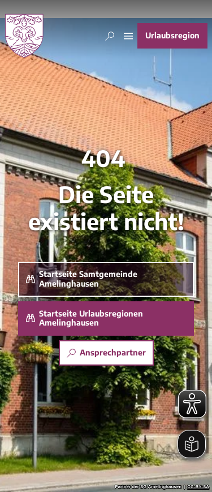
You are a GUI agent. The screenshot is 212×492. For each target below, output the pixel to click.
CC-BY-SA (198, 487)
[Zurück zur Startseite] (24, 36)
